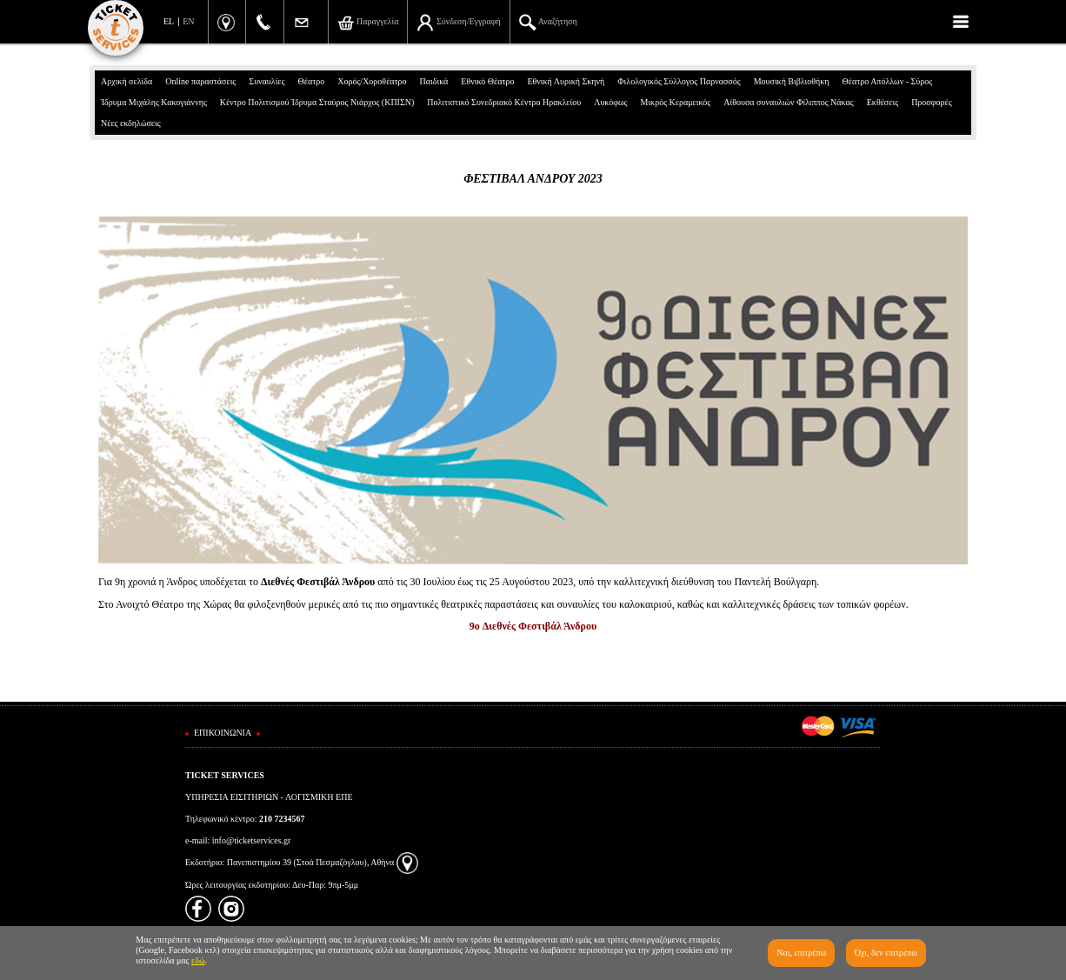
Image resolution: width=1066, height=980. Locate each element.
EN (188, 21)
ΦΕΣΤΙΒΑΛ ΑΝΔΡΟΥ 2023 (533, 178)
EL (168, 21)
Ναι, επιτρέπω (801, 952)
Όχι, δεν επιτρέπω (886, 952)
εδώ (198, 960)
